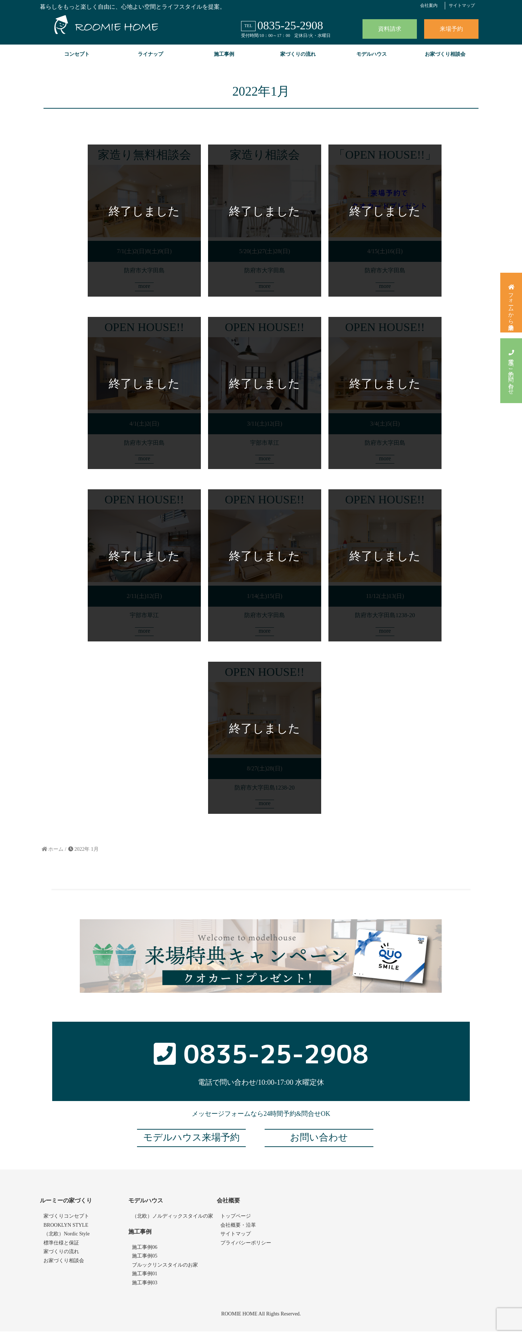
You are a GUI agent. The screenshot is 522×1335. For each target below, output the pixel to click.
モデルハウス (371, 54)
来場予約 (451, 29)
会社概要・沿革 (238, 1228)
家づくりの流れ (298, 54)
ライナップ (150, 54)
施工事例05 (144, 1260)
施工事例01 (144, 1277)
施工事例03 (144, 1286)
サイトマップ (462, 5)
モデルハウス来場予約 (191, 1141)
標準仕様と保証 (61, 1246)
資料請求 (389, 29)
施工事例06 (144, 1251)
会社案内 (429, 5)
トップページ (235, 1220)
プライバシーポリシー (245, 1246)
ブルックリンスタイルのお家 (165, 1268)
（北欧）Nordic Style (67, 1237)
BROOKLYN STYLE (66, 1228)
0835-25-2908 (290, 25)
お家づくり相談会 (445, 54)
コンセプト (77, 54)
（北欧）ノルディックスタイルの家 (172, 1220)
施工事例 (224, 54)
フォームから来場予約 (511, 303)
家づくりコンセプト (66, 1220)
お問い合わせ (319, 1141)
